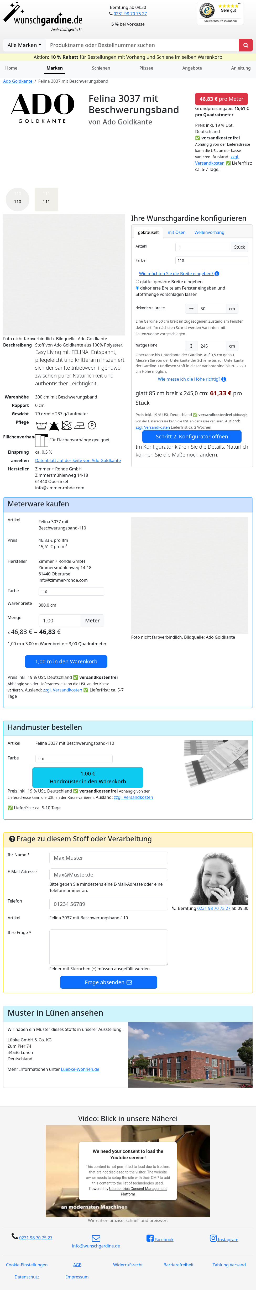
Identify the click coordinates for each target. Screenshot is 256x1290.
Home (11, 68)
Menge (14, 617)
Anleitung (241, 68)
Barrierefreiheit (179, 1265)
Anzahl (141, 246)
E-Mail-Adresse (22, 871)
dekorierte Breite (150, 307)
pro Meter (221, 98)
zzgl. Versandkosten (153, 427)
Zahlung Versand (229, 1265)
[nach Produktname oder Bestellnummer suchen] (142, 45)
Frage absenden (109, 982)
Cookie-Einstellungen (27, 1265)
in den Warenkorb (66, 661)
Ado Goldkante (17, 81)
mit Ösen (177, 232)
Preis (12, 540)
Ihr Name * (19, 855)
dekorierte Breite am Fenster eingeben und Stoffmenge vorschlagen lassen (180, 291)
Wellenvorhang (209, 232)
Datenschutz (26, 1277)
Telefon (15, 901)
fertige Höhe (147, 345)
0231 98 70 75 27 (130, 14)
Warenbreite (20, 603)
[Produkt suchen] (246, 45)
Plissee (146, 68)
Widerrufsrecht (128, 1265)
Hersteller (17, 561)
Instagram (224, 1238)
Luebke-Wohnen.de (80, 1069)
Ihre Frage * (19, 932)
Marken (54, 68)
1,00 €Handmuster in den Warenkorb (88, 777)
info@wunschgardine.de (96, 1241)
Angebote (192, 68)
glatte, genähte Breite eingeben (169, 282)
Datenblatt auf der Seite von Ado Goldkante (78, 460)
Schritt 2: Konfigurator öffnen (192, 436)
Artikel (14, 520)
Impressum (77, 1277)
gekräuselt (148, 232)
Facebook (160, 1238)
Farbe (140, 260)
